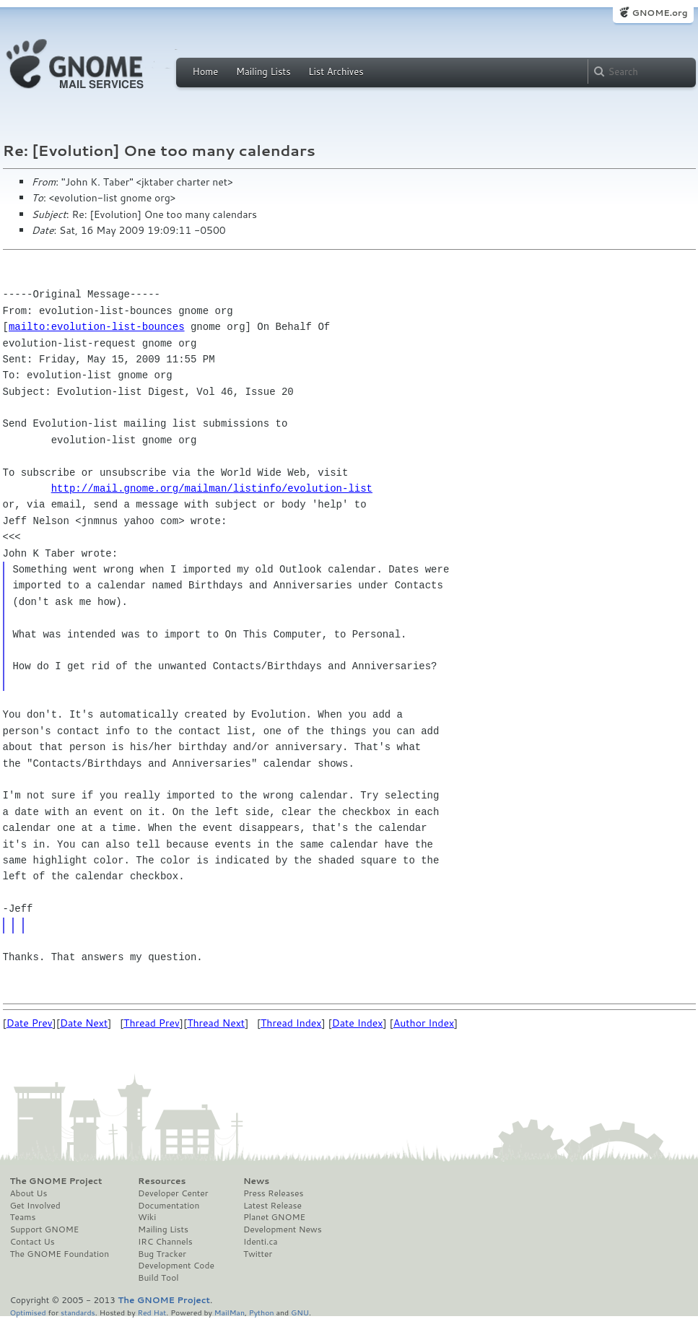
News (256, 1181)
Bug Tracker (162, 1254)
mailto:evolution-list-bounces (97, 327)
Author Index (423, 1023)
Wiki (147, 1217)
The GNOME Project (56, 1181)
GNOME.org (659, 12)
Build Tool (158, 1278)
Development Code (176, 1265)
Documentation (168, 1205)
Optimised (28, 1312)
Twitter (257, 1254)
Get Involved (35, 1205)
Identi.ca (260, 1242)
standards (78, 1312)
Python (261, 1312)
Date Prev (29, 1023)
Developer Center (173, 1193)
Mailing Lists (263, 71)
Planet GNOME (274, 1217)
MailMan (229, 1312)
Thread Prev (151, 1023)
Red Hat (151, 1312)
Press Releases (273, 1193)
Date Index (357, 1023)
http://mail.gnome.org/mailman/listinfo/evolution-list (211, 488)
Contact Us (32, 1242)
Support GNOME (44, 1229)
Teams (23, 1217)
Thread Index (291, 1023)
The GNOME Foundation (60, 1254)
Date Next (84, 1023)
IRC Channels (165, 1242)
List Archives (335, 71)
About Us (29, 1193)
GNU (300, 1312)
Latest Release (272, 1205)
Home (206, 71)
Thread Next (216, 1023)
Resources (162, 1181)
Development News (282, 1229)
